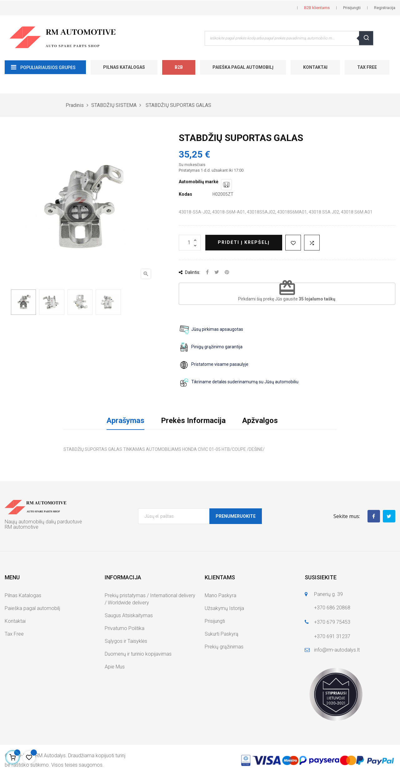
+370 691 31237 (332, 636)
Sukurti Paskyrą (221, 634)
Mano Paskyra (220, 595)
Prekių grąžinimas (224, 647)
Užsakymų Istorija (224, 608)
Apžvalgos (260, 420)
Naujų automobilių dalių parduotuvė (43, 522)
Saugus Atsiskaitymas (129, 615)
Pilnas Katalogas (124, 67)
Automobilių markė (198, 181)
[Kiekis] (190, 242)
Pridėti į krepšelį (244, 242)
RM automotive (21, 527)
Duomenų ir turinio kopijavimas (138, 654)
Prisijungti (215, 621)
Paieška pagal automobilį (242, 67)
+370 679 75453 (332, 622)
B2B (179, 67)
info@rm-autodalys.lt (337, 650)
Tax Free (367, 67)
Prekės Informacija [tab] (193, 420)
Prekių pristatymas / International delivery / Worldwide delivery (150, 599)
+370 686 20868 (332, 608)
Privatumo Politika (124, 628)
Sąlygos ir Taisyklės (126, 641)
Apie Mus (115, 667)
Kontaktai (315, 67)
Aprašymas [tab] (125, 420)
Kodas (185, 194)
